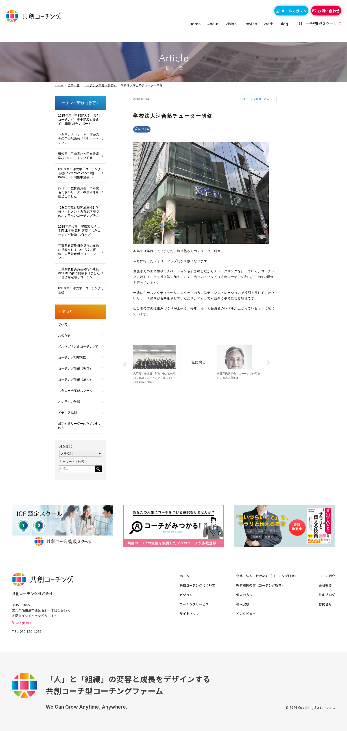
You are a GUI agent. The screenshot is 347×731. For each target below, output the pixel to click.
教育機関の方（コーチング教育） (260, 585)
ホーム (59, 85)
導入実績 (242, 604)
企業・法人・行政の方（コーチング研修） (267, 576)
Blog (280, 29)
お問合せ (325, 604)
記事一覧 (74, 85)
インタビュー (246, 613)
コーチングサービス (194, 604)
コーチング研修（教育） (100, 85)
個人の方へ (244, 594)
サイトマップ (189, 613)
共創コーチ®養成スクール (312, 29)
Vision (227, 29)
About (209, 29)
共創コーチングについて (197, 585)
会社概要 (325, 585)
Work (264, 29)
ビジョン (186, 594)
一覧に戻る (202, 360)
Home (191, 29)
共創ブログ (327, 594)
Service (246, 29)
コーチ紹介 (327, 576)
